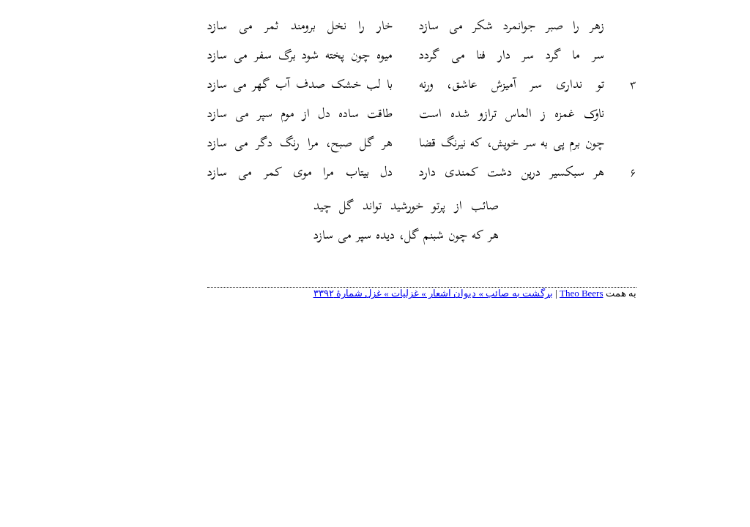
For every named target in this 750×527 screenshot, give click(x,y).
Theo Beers (535, 293)
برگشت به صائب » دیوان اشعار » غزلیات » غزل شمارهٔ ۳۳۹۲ (386, 293)
